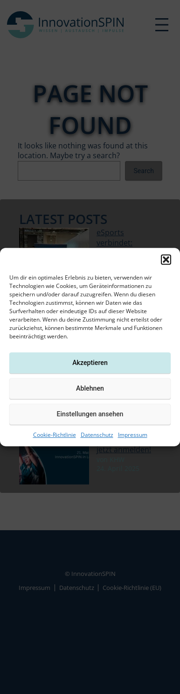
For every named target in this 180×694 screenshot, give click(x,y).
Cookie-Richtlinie (54, 435)
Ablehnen (90, 388)
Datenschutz (97, 435)
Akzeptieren (90, 362)
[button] (166, 259)
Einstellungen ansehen (89, 414)
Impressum (132, 435)
